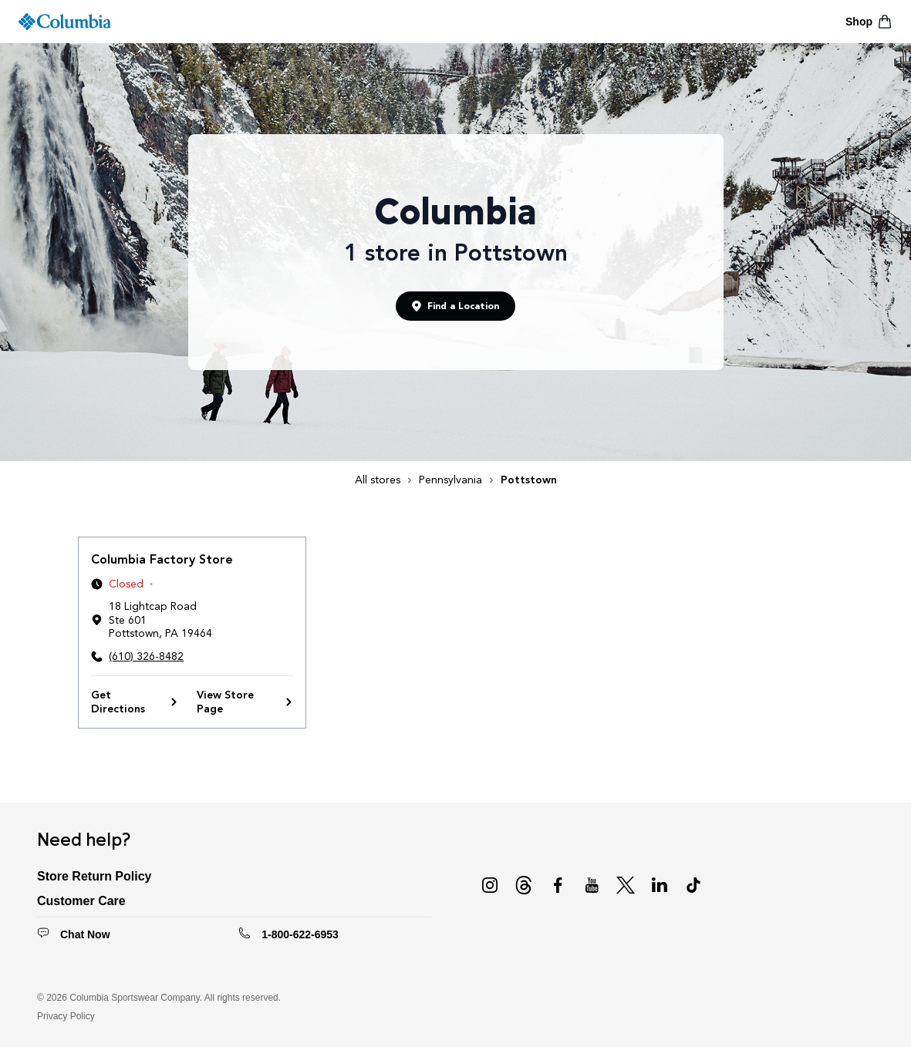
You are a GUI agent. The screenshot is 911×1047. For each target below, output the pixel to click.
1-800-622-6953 (300, 934)
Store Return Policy (94, 876)
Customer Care (81, 900)
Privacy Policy (66, 1016)
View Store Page (245, 701)
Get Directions (134, 701)
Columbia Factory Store (162, 559)
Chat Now (85, 934)
